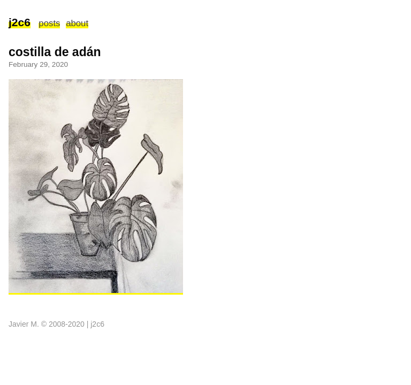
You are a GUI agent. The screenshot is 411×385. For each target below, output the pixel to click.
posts (49, 23)
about (77, 23)
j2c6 (20, 22)
